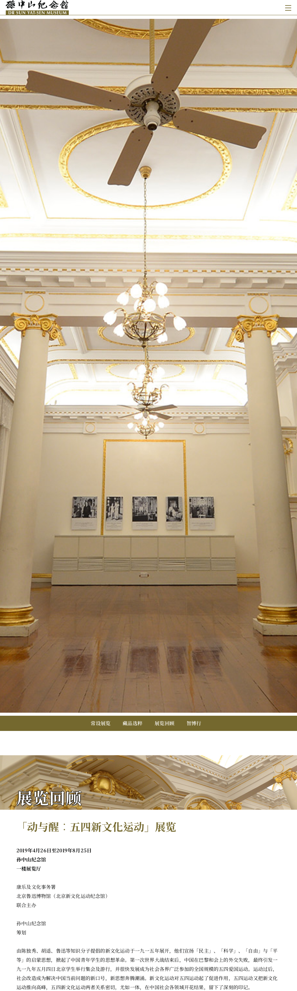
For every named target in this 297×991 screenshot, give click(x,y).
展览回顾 (164, 723)
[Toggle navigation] (287, 7)
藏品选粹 (132, 723)
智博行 (194, 723)
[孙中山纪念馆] (77, 7)
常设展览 (100, 723)
